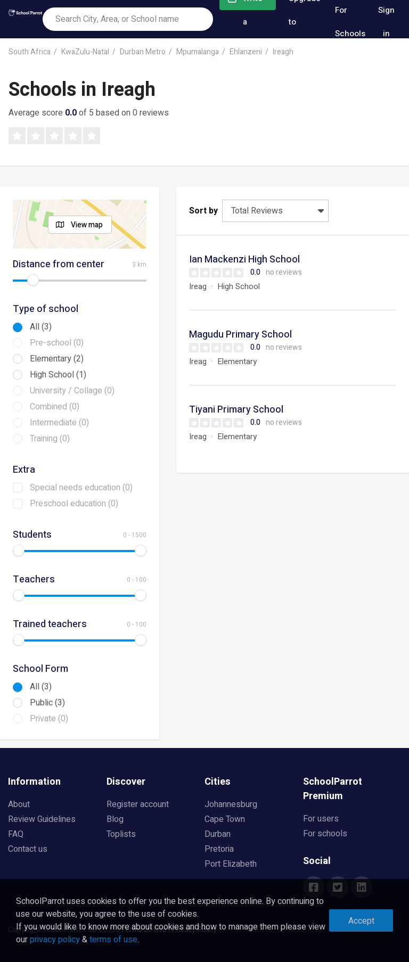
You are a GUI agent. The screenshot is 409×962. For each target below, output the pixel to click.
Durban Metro (143, 51)
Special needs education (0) (81, 487)
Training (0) (50, 438)
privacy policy (55, 939)
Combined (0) (54, 406)
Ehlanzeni (246, 51)
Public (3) (47, 702)
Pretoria (219, 849)
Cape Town (224, 819)
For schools (325, 833)
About (19, 804)
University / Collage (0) (72, 390)
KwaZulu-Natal (85, 51)
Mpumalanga (197, 51)
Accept (361, 921)
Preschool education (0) (74, 503)
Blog (115, 819)
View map (87, 225)
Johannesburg (230, 804)
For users (321, 818)
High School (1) (58, 374)
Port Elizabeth (230, 864)
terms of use (113, 939)
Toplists (121, 834)
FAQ (15, 834)
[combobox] (128, 19)
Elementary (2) (57, 358)
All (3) (41, 326)
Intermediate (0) (59, 422)
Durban (217, 834)
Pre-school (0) (57, 342)
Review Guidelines (42, 819)
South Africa (30, 51)
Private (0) (49, 718)
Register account (138, 804)
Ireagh (283, 51)
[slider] (33, 280)
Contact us (27, 849)
